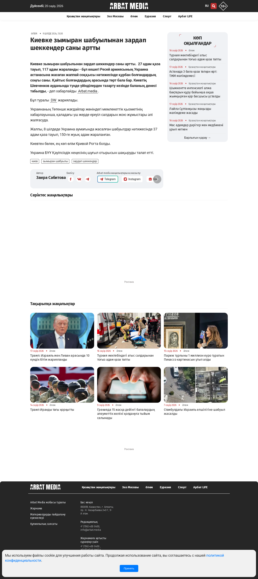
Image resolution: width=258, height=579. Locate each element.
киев (35, 161)
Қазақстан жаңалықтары (83, 16)
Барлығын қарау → (197, 137)
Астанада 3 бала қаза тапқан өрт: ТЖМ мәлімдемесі (193, 73)
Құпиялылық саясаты (43, 524)
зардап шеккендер (85, 161)
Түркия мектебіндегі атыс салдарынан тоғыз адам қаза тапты (195, 57)
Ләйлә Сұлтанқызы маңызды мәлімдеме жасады (190, 111)
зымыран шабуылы (55, 161)
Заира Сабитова (51, 177)
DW (53, 100)
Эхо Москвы (115, 16)
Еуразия (150, 16)
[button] (157, 179)
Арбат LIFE (185, 16)
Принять (129, 568)
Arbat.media (87, 91)
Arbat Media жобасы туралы (48, 502)
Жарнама (36, 508)
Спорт (167, 16)
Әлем (134, 16)
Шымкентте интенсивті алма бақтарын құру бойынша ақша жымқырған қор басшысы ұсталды (194, 92)
